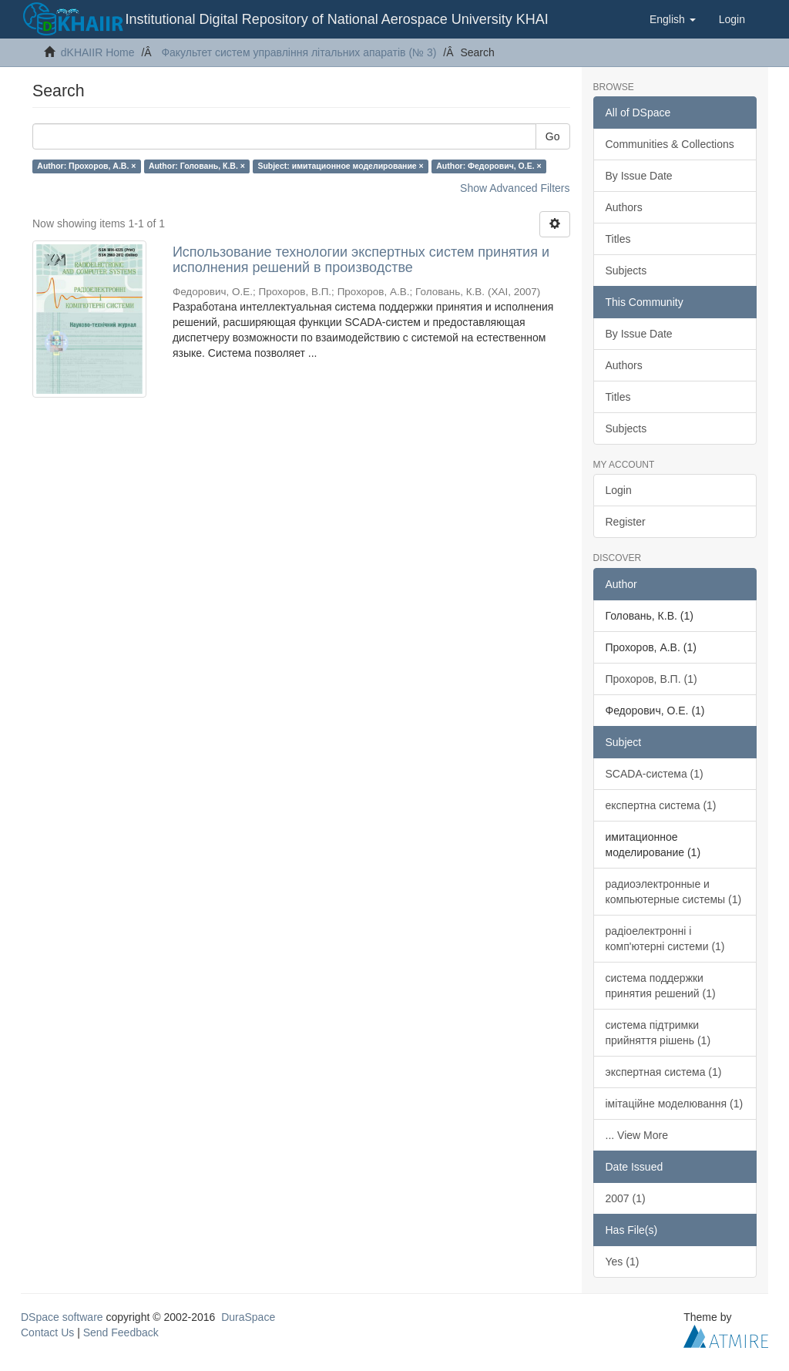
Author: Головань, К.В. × (197, 165)
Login (619, 490)
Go (553, 136)
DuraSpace (248, 1317)
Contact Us (47, 1332)
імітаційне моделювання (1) (675, 1103)
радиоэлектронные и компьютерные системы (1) (674, 892)
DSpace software (62, 1317)
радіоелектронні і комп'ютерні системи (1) (665, 939)
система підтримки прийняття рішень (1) (658, 1033)
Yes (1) (623, 1261)
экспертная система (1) (664, 1072)
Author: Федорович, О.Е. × (488, 165)
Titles (618, 239)
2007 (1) (626, 1198)
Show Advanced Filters (514, 188)
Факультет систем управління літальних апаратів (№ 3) (298, 52)
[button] (672, 19)
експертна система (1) (661, 805)
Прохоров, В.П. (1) (651, 679)
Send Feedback (121, 1332)
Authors (624, 207)
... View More (637, 1135)
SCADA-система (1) (654, 774)
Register (626, 522)
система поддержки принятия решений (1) (661, 986)
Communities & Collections (670, 144)
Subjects (626, 270)
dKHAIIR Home (98, 52)
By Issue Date (639, 176)
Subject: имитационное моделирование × (340, 165)
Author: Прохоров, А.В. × (86, 165)
